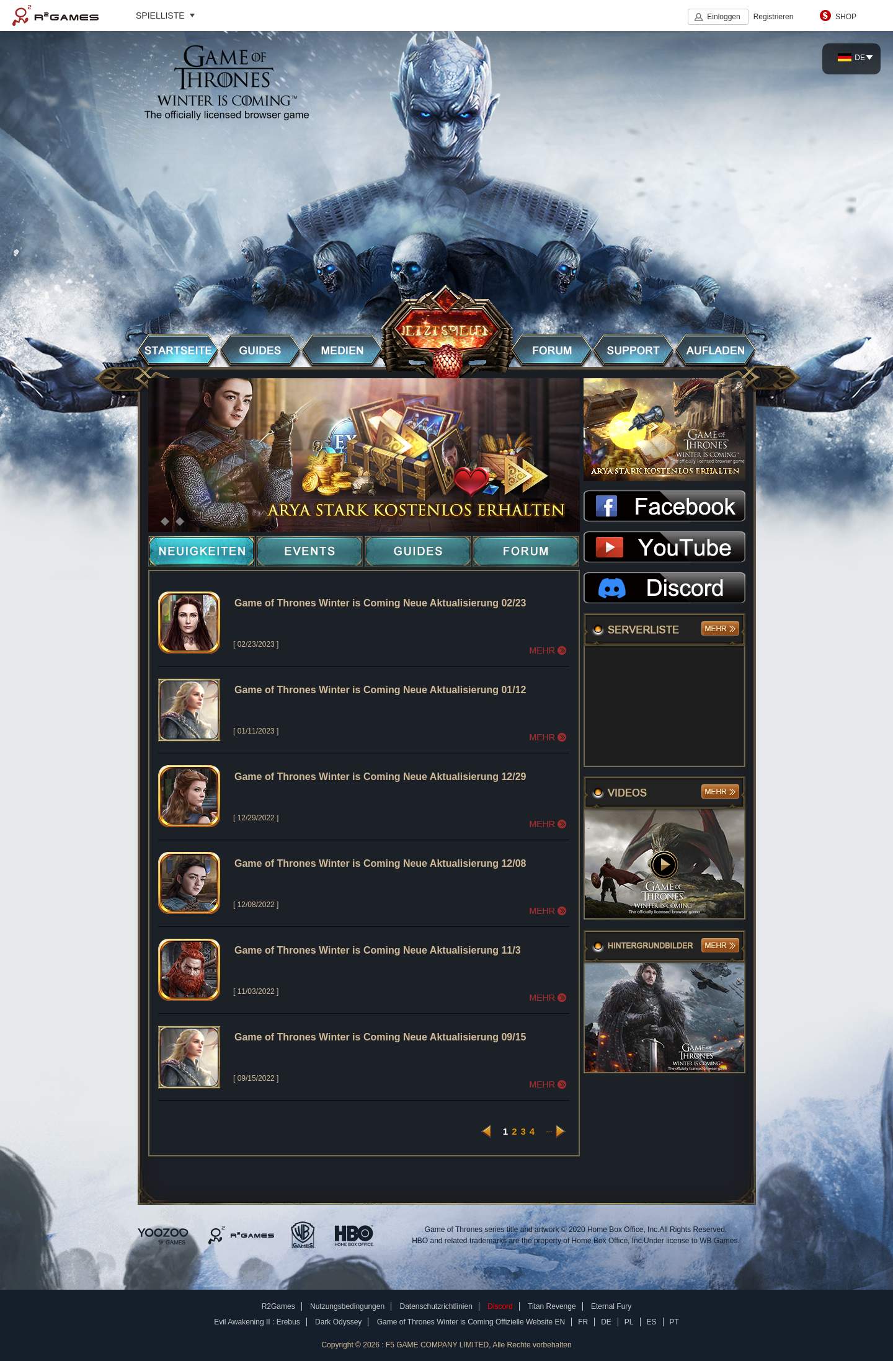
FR (583, 1322)
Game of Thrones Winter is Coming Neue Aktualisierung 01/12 (380, 690)
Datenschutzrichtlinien (435, 1306)
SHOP (845, 16)
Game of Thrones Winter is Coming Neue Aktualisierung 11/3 (377, 950)
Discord (500, 1306)
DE (851, 57)
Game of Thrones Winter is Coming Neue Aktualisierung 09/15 (380, 1037)
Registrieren (773, 16)
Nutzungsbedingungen (347, 1306)
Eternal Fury (611, 1306)
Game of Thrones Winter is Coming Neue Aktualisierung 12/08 (380, 863)
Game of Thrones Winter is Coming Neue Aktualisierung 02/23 (380, 603)
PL (629, 1322)
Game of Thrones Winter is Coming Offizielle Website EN (471, 1322)
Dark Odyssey (338, 1322)
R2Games (55, 15)
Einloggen (723, 16)
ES (652, 1322)
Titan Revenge (552, 1306)
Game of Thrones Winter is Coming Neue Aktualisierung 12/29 (380, 776)
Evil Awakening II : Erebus (257, 1322)
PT (674, 1322)
